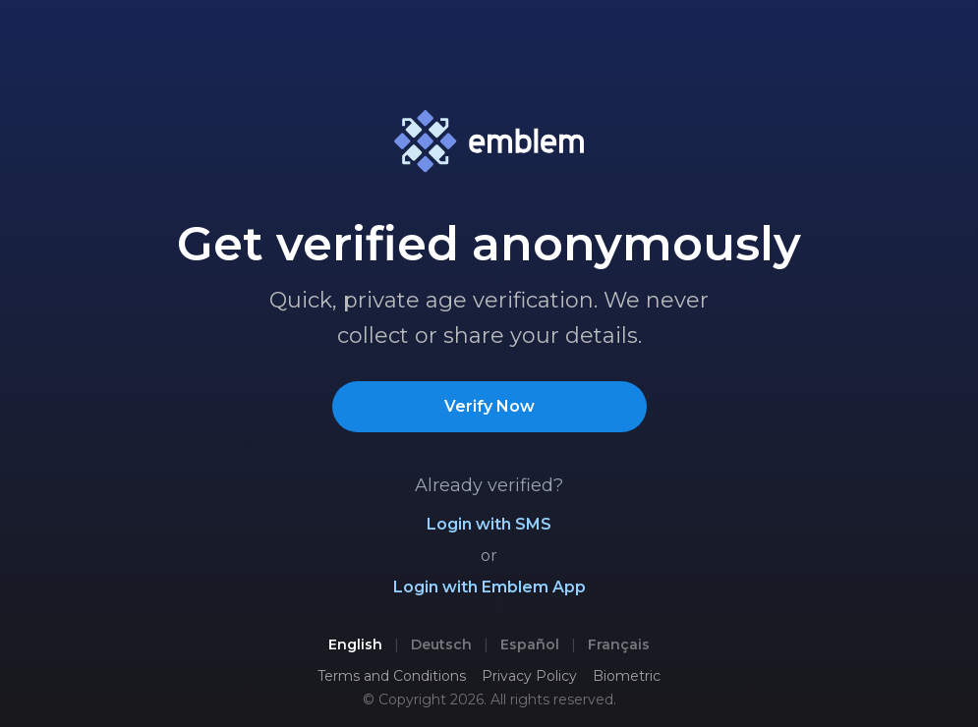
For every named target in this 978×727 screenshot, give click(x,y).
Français (619, 644)
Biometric (627, 676)
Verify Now (489, 406)
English (355, 644)
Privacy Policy (529, 676)
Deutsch (441, 644)
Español (529, 644)
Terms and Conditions (391, 676)
